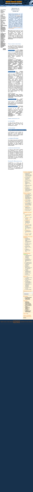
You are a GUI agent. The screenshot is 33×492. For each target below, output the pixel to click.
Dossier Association (28, 209)
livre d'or (24, 317)
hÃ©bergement (18, 113)
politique (13, 64)
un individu (18, 15)
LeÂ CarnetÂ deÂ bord (28, 5)
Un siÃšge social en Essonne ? (28, 244)
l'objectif (14, 27)
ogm (9, 64)
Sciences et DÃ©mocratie (27, 302)
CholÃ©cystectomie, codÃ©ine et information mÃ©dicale (28, 256)
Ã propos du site (17, 168)
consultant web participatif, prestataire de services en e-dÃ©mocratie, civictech (3, 35)
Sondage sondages (28, 289)
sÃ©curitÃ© (10, 115)
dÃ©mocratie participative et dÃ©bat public (3, 28)
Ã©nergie (15, 68)
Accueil (2, 5)
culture (20, 61)
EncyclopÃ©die (19, 99)
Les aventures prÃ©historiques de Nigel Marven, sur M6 (28, 260)
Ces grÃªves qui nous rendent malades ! (27, 178)
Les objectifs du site (28, 215)
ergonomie (10, 113)
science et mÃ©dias (17, 96)
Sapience (26, 309)
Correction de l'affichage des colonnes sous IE (27, 222)
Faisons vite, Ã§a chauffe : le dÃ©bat (28, 304)
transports (19, 67)
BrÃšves (21, 50)
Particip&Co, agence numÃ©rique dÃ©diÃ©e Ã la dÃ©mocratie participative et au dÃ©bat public (3, 44)
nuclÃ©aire (15, 63)
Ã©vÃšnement (10, 69)
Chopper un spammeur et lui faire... (27, 250)
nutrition (20, 63)
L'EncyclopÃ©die (20, 5)
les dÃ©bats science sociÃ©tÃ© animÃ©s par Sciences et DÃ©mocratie (15, 37)
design (20, 112)
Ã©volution (20, 68)
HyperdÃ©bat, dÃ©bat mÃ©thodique (27, 308)
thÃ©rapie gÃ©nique (12, 95)
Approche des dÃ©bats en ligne (28, 207)
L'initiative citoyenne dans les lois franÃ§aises (28, 264)
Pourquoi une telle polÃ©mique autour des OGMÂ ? (28, 203)
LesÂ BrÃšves (7, 5)
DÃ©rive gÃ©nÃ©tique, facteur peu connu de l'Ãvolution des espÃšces (28, 268)
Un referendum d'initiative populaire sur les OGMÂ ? (28, 282)
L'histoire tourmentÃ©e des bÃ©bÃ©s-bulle (28, 271)
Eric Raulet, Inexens (28, 297)
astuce (9, 112)
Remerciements (13, 321)
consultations (16, 61)
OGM (9, 94)
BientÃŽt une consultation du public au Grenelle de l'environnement (28, 189)
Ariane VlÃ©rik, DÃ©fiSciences (27, 299)
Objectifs (2, 321)
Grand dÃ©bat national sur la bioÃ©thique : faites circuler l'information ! (28, 174)
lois (15, 62)
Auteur (5, 321)
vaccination (10, 68)
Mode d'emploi (27, 274)
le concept (18, 27)
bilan (17, 112)
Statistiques (18, 321)
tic (14, 67)
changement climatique (12, 60)
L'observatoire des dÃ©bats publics (28, 311)
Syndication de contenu (25, 321)
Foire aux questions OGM (27, 200)
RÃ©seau (18, 322)
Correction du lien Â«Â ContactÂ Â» (28, 231)
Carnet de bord (11, 144)
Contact (8, 321)
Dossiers (21, 71)
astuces (13, 112)
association (10, 59)
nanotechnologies (4, 25)
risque (17, 94)
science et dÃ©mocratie (12, 66)
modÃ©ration (10, 114)
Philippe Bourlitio (4, 49)
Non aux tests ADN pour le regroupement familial (28, 182)
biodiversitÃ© (18, 59)
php (19, 114)
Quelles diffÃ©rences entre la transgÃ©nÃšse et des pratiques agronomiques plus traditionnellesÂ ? (28, 196)
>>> (30, 193)
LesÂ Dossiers (13, 5)
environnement (10, 62)
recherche (18, 65)
